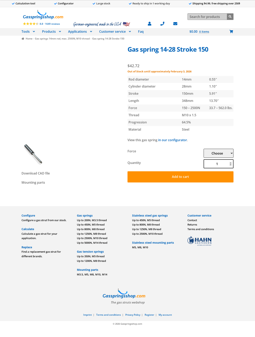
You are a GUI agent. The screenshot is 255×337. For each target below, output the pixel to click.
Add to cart (180, 176)
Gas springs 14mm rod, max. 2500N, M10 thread (62, 38)
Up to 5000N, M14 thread (92, 242)
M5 (86, 274)
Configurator (66, 3)
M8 (92, 274)
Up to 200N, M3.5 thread (92, 220)
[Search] (230, 16)
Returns (192, 224)
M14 (104, 274)
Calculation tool (25, 3)
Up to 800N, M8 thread (91, 229)
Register (149, 314)
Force (132, 151)
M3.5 (80, 274)
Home (29, 38)
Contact (192, 220)
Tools (26, 31)
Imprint (87, 314)
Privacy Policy (132, 314)
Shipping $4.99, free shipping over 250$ (216, 3)
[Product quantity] (218, 163)
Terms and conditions (200, 229)
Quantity (134, 163)
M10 (97, 274)
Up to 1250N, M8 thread (91, 234)
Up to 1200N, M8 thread (91, 261)
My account (165, 314)
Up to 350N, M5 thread (91, 256)
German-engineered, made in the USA (97, 24)
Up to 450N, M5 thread (91, 224)
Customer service (112, 31)
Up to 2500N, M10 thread (92, 238)
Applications (77, 31)
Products (49, 31)
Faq (141, 31)
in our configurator (172, 140)
